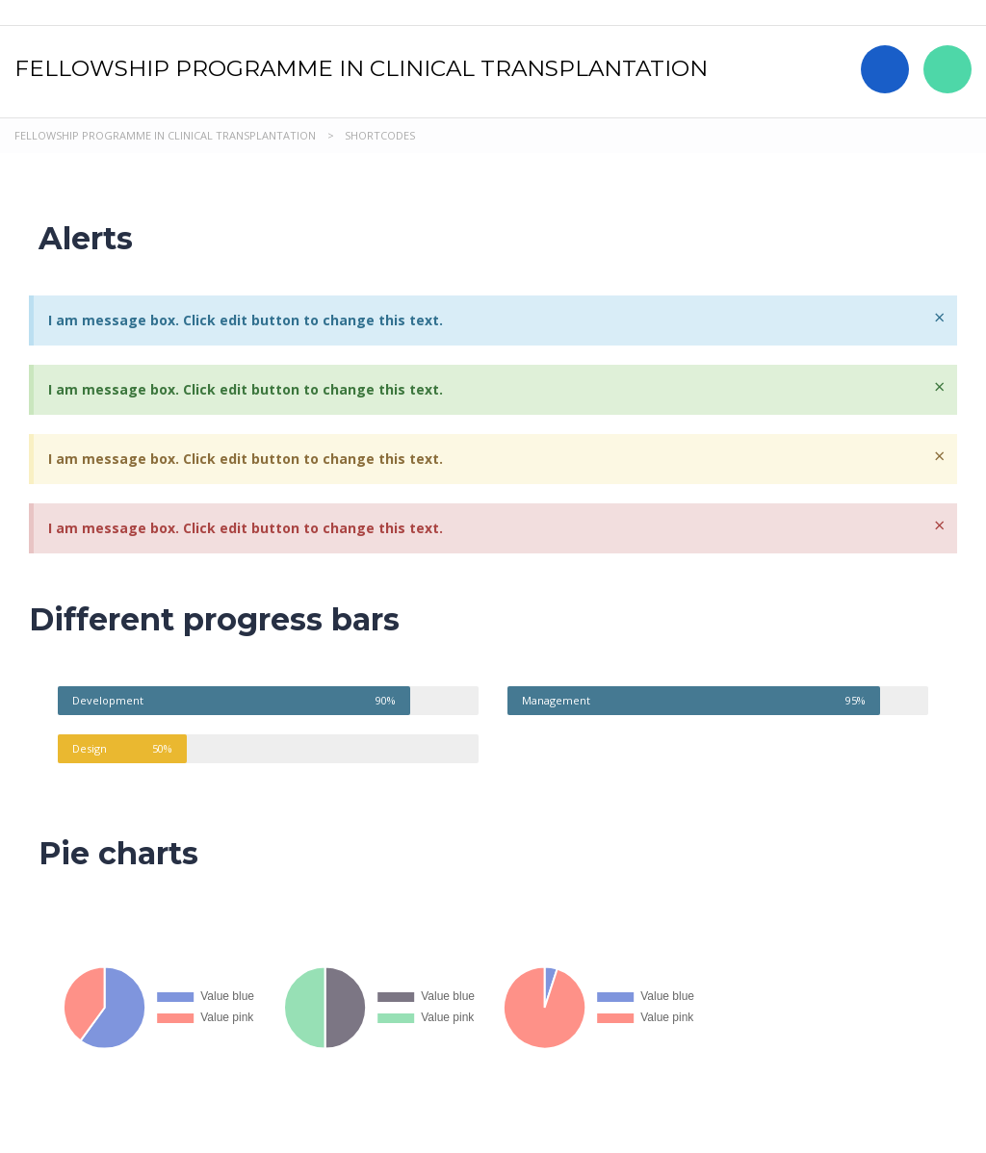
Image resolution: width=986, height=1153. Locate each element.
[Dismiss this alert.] (939, 317)
